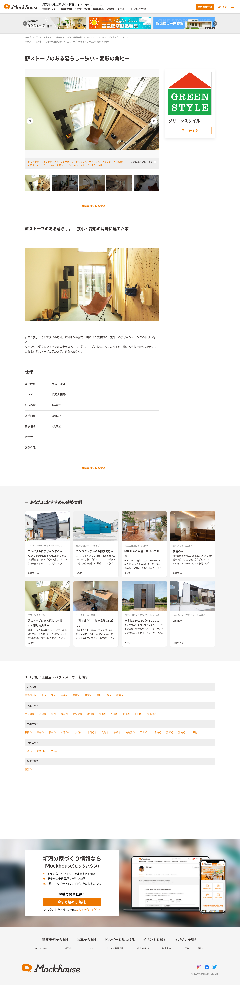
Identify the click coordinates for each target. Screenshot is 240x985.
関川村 (138, 713)
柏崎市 (52, 732)
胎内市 (90, 713)
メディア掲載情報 (114, 948)
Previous (30, 120)
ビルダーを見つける (120, 939)
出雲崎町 (156, 732)
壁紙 (32, 165)
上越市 (28, 751)
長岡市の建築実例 (54, 41)
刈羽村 (193, 732)
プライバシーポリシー (195, 948)
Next (154, 120)
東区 (53, 695)
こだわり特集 (82, 9)
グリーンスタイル (44, 37)
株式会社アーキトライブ (88, 545)
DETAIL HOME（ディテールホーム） (46, 545)
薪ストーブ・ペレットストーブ (74, 165)
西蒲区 (119, 695)
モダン (107, 161)
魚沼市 (117, 732)
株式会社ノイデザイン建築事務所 (189, 615)
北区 (44, 695)
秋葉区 (88, 695)
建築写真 (98, 9)
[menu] (232, 6)
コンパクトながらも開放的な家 (95, 551)
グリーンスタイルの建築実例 (69, 37)
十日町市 (92, 732)
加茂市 (78, 732)
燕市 (53, 713)
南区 (99, 695)
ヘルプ (90, 948)
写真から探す (87, 939)
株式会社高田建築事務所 (136, 545)
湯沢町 (169, 732)
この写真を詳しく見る (143, 162)
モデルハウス (138, 9)
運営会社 (69, 948)
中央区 (64, 695)
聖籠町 (102, 713)
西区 (109, 695)
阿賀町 (126, 713)
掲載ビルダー (50, 9)
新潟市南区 (178, 573)
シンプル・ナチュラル (89, 161)
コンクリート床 (46, 165)
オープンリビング (65, 161)
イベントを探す (154, 939)
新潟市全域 (31, 695)
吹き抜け (98, 165)
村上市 (42, 713)
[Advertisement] (120, 809)
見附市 (105, 732)
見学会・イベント (117, 9)
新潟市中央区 (179, 642)
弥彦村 (114, 713)
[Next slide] (215, 23)
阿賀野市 (77, 713)
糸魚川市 (41, 751)
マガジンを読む (186, 939)
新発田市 (29, 713)
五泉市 (79, 573)
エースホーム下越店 (86, 615)
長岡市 (39, 41)
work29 (177, 620)
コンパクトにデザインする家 (45, 551)
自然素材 (120, 161)
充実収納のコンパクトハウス (141, 620)
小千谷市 (65, 732)
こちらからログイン (88, 909)
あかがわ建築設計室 (182, 545)
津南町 (181, 732)
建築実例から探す (55, 939)
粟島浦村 (152, 713)
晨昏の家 (178, 551)
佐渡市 (28, 769)
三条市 (40, 732)
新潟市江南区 (34, 573)
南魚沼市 (130, 732)
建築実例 (66, 9)
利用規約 (166, 948)
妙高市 (54, 751)
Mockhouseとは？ (43, 948)
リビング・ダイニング (41, 161)
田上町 (127, 642)
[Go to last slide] (25, 23)
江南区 (76, 695)
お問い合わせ (142, 948)
